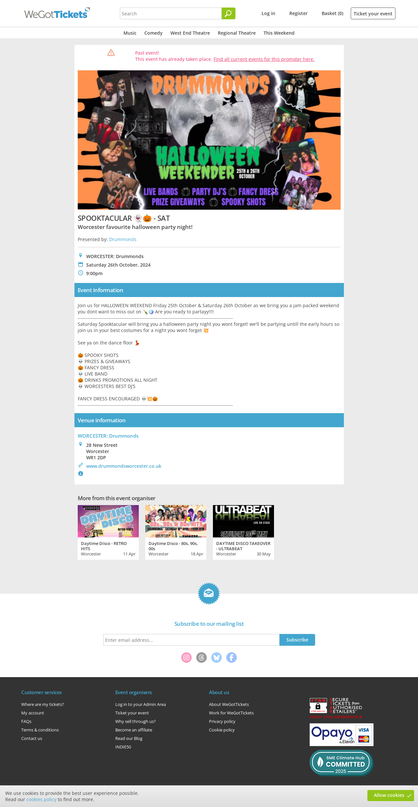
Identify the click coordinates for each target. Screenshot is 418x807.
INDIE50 (123, 747)
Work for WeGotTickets (231, 713)
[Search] (228, 13)
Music (130, 33)
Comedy (153, 33)
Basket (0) (332, 13)
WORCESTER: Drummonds (108, 435)
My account (32, 713)
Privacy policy (222, 721)
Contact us (31, 738)
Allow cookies (389, 795)
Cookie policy (222, 730)
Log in (268, 13)
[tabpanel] (108, 531)
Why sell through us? (135, 721)
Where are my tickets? (42, 704)
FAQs (26, 721)
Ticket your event (373, 13)
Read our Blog (128, 738)
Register (298, 13)
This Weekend (279, 33)
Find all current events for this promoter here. (264, 59)
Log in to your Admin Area (140, 704)
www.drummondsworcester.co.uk (123, 466)
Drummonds (123, 239)
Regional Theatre (237, 33)
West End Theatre (190, 33)
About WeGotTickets (229, 704)
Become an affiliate (133, 730)
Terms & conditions (40, 730)
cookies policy (41, 799)
